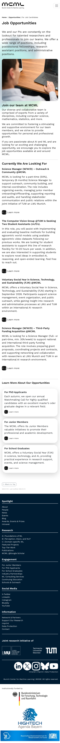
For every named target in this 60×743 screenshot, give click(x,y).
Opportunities (14, 17)
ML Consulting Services (13, 576)
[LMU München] (15, 649)
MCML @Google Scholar (13, 553)
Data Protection (9, 626)
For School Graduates (12, 571)
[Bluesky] (45, 666)
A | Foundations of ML (12, 536)
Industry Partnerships (12, 574)
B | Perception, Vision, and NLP (16, 539)
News (4, 513)
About (5, 507)
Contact (5, 629)
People (5, 510)
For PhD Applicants (11, 568)
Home (4, 17)
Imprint (5, 623)
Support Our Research (12, 620)
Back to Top (9, 484)
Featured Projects (10, 545)
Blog (4, 518)
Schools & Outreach (11, 582)
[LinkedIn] (18, 666)
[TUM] (45, 649)
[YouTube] (54, 666)
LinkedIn (6, 597)
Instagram (6, 600)
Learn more (10, 212)
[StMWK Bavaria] (30, 735)
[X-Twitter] (27, 666)
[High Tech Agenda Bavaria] (30, 698)
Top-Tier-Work (8, 547)
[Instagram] (36, 666)
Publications (7, 550)
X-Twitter (6, 594)
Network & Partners (11, 617)
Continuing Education (12, 579)
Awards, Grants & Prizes (13, 521)
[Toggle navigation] (56, 5)
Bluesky (5, 603)
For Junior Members (11, 565)
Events (5, 515)
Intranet (6, 524)
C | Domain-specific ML (13, 542)
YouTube (6, 606)
